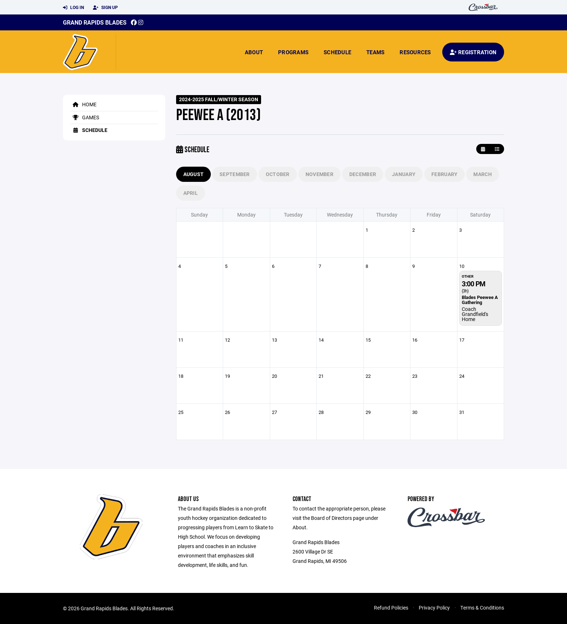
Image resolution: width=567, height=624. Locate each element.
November (319, 174)
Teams (375, 52)
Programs (293, 52)
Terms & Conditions (482, 607)
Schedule (337, 52)
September (234, 174)
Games (84, 117)
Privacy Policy (434, 607)
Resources (415, 52)
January (403, 174)
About (254, 52)
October (278, 174)
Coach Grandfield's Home (475, 313)
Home (83, 104)
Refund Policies (391, 607)
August (193, 174)
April (190, 192)
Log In (73, 7)
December (362, 174)
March (482, 174)
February (444, 174)
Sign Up (105, 7)
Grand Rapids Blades (95, 22)
